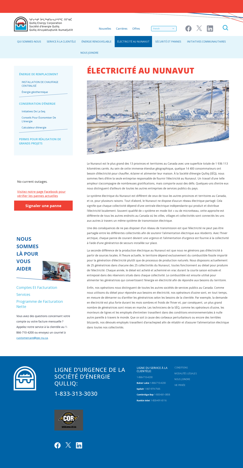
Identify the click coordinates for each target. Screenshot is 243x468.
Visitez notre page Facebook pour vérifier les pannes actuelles (41, 194)
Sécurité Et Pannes (168, 41)
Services (23, 294)
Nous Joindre (182, 379)
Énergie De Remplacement (38, 74)
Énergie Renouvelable (96, 41)
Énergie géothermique (35, 92)
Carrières (121, 28)
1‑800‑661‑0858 (162, 394)
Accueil (18, 5)
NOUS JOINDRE (89, 52)
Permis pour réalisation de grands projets (40, 141)
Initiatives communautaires (206, 41)
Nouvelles (105, 28)
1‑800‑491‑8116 (158, 400)
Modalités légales (186, 373)
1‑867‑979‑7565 (152, 388)
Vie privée (180, 385)
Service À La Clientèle (61, 41)
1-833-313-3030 (75, 393)
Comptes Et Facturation (36, 287)
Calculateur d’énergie (34, 127)
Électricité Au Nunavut (133, 41)
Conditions (181, 367)
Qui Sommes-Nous (29, 41)
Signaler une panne (43, 205)
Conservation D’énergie (37, 103)
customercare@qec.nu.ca (32, 338)
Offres (136, 28)
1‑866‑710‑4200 (144, 377)
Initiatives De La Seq (33, 111)
